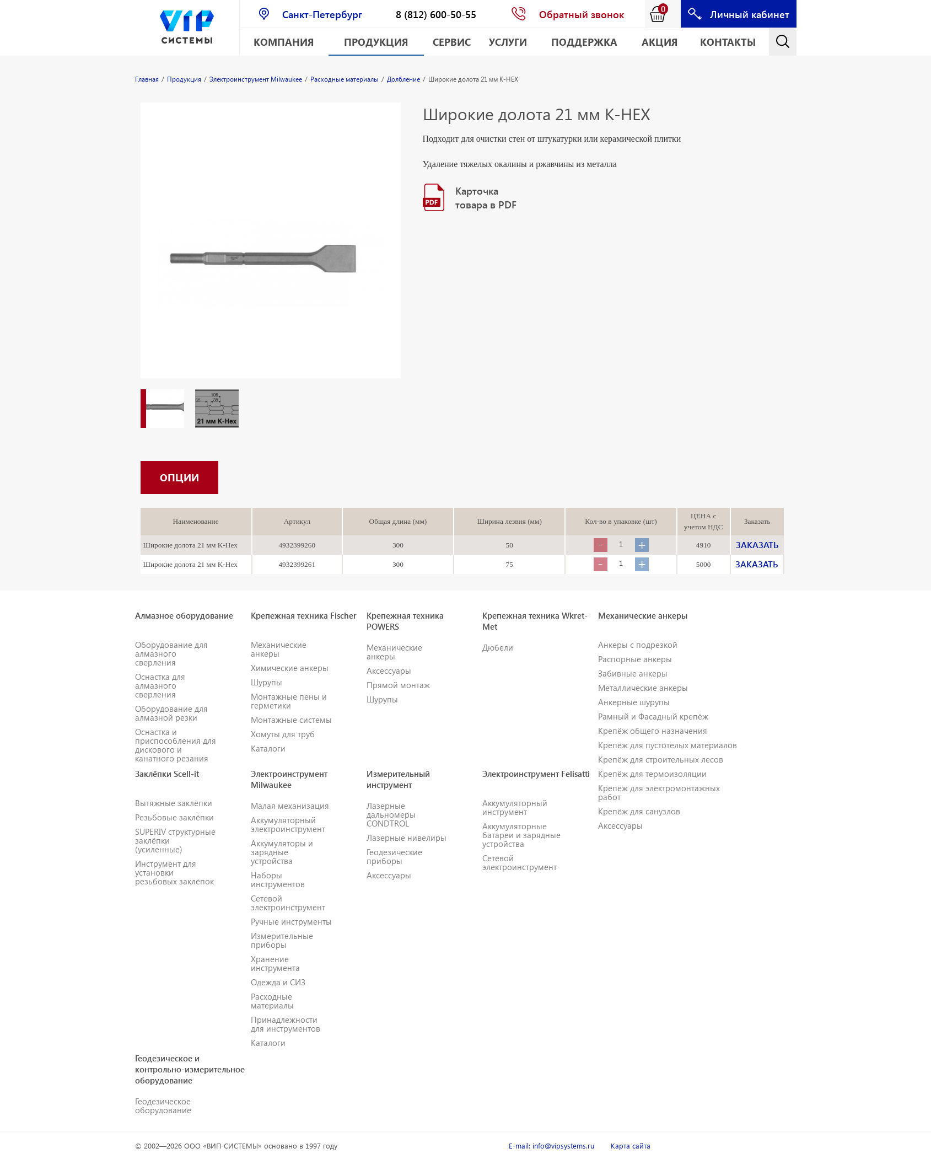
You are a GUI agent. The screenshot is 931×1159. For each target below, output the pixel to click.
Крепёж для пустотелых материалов (667, 744)
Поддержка (584, 42)
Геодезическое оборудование (163, 1105)
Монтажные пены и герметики (289, 701)
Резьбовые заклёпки (174, 817)
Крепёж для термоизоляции (652, 773)
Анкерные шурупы (634, 701)
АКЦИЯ (660, 42)
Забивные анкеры (633, 673)
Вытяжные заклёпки (173, 802)
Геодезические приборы (394, 856)
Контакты (728, 42)
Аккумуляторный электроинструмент (288, 824)
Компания (284, 42)
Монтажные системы (291, 719)
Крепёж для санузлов (639, 811)
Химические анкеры (290, 667)
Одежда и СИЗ (278, 982)
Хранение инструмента (275, 963)
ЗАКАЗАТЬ (757, 544)
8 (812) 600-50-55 (436, 14)
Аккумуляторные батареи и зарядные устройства (521, 834)
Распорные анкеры (635, 658)
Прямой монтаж (398, 684)
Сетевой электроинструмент (288, 903)
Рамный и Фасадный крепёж (653, 716)
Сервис (452, 42)
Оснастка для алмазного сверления (160, 685)
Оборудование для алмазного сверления (171, 653)
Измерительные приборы (282, 940)
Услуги (508, 42)
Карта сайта (630, 1145)
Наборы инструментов (278, 879)
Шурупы (266, 682)
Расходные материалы (272, 1001)
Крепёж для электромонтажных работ (659, 792)
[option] (271, 251)
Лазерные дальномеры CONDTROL (391, 814)
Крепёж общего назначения (652, 730)
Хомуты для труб (283, 733)
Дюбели (497, 647)
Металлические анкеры (643, 687)
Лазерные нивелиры (406, 837)
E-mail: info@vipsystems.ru (551, 1145)
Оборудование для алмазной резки (171, 713)
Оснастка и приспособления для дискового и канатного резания (175, 745)
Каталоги (268, 748)
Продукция (376, 42)
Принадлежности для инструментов (285, 1024)
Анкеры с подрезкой (637, 644)
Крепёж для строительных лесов (660, 759)
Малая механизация (290, 805)
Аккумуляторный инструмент (514, 807)
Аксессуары (389, 670)
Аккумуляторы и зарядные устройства (282, 852)
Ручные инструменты (291, 921)
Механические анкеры (278, 649)
